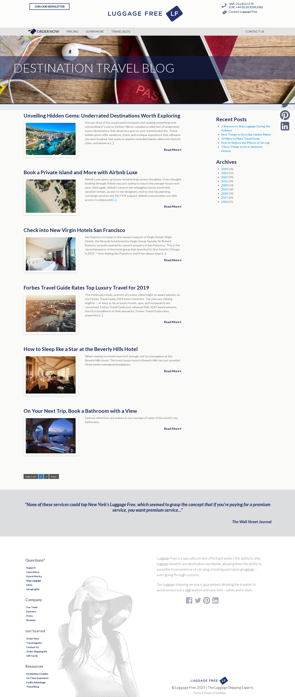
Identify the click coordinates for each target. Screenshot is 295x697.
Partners (31, 611)
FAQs (29, 584)
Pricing (72, 31)
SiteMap (220, 693)
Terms (197, 693)
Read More (172, 150)
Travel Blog (120, 31)
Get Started (35, 631)
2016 (224, 201)
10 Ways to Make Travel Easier (240, 138)
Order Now (43, 31)
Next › (54, 476)
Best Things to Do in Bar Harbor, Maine (246, 134)
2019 (224, 189)
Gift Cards (32, 655)
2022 (224, 177)
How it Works (34, 576)
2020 (224, 185)
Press (29, 615)
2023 (224, 173)
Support (31, 567)
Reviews (31, 620)
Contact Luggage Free (238, 12)
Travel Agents (34, 642)
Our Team (31, 607)
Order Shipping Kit (36, 651)
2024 (224, 169)
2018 (224, 193)
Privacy (208, 693)
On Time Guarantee (37, 678)
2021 (224, 181)
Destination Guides (37, 673)
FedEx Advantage (36, 682)
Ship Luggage (33, 580)
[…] (112, 143)
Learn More (95, 31)
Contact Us (254, 31)
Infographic (33, 589)
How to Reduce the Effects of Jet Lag (245, 142)
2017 (224, 197)
